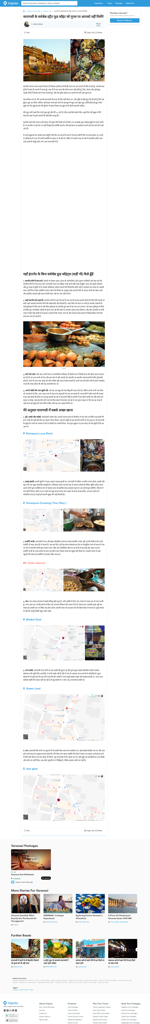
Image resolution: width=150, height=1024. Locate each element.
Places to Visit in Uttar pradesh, (108, 980)
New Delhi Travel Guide (101, 1013)
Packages (118, 3)
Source (64, 368)
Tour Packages (73, 1007)
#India (31, 990)
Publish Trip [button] (130, 3)
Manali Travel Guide (100, 1020)
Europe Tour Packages (129, 1013)
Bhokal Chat (32, 619)
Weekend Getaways (75, 1020)
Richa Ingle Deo (83, 922)
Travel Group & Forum (75, 1016)
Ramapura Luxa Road (37, 433)
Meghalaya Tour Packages (130, 1023)
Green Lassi (32, 688)
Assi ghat (30, 768)
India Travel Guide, (103, 982)
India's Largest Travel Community (13, 1006)
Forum (109, 3)
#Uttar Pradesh (24, 990)
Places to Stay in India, (75, 982)
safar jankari (82, 967)
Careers (42, 1010)
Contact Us (43, 1013)
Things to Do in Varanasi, (75, 980)
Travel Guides (72, 1010)
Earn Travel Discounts (47, 1007)
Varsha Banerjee (51, 922)
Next (137, 905)
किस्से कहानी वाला (51, 967)
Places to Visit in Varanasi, (42, 980)
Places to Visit (73, 1023)
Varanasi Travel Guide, (91, 980)
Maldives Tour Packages (129, 1007)
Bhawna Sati (17, 967)
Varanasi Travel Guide (33, 11)
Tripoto (15, 925)
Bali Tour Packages (128, 1010)
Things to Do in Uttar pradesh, (28, 982)
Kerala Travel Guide (100, 1023)
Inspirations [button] (99, 3)
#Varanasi (15, 990)
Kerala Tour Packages (129, 1020)
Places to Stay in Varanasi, (59, 980)
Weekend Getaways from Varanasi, (23, 980)
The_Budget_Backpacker (119, 922)
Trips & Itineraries (74, 1013)
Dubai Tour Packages (128, 1016)
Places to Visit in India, (90, 982)
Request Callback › (125, 20)
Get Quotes (46, 878)
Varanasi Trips (47, 11)
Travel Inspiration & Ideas (102, 1007)
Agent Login (43, 1020)
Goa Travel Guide (99, 1010)
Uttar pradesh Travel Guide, (46, 982)
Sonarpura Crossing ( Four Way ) (44, 503)
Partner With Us (44, 1016)
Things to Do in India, (61, 982)
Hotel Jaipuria (34, 563)
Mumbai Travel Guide (100, 1016)
